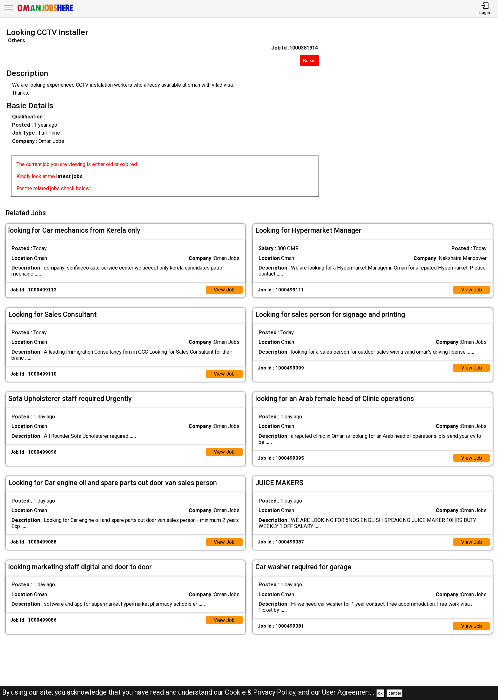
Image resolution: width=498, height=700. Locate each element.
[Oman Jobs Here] (45, 11)
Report (309, 60)
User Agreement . (348, 692)
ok (380, 693)
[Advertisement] (415, 114)
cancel (394, 693)
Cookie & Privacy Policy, (261, 692)
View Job (224, 288)
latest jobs (69, 176)
